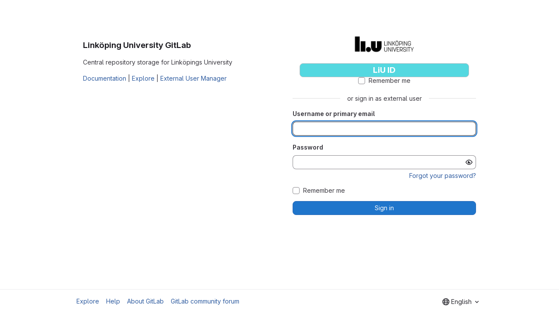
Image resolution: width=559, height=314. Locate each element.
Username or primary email (334, 113)
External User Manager (193, 78)
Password (308, 147)
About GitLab (145, 301)
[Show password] (469, 162)
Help (113, 301)
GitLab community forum (205, 301)
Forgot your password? (442, 175)
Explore (143, 78)
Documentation (104, 78)
